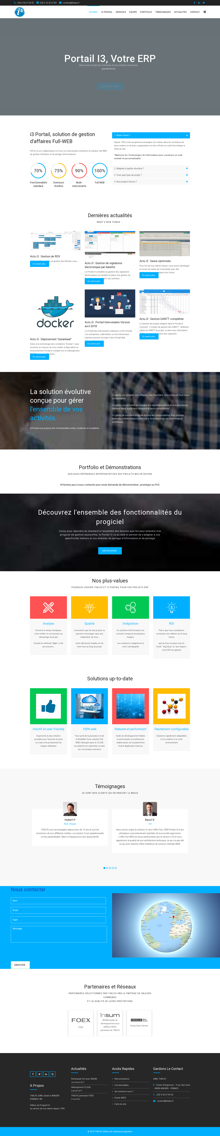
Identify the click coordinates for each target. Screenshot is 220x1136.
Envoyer (19, 965)
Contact (195, 12)
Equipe (133, 12)
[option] (70, 824)
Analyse (48, 623)
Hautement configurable (171, 729)
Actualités (180, 12)
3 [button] (110, 868)
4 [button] (112, 868)
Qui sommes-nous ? (123, 1091)
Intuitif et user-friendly (48, 729)
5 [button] (115, 868)
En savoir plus (39, 264)
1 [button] (104, 868)
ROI (171, 623)
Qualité (89, 623)
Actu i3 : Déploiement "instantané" (51, 339)
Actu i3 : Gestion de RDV (45, 256)
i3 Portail (106, 12)
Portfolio (146, 12)
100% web (89, 729)
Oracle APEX (120, 1097)
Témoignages (163, 12)
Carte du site (120, 1104)
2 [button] (107, 868)
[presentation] (32, 950)
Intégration (130, 623)
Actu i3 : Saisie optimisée (155, 261)
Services (121, 12)
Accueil (93, 12)
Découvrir (109, 551)
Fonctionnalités (121, 1085)
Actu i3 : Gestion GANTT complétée (161, 319)
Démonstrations (121, 1079)
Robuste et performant (130, 729)
